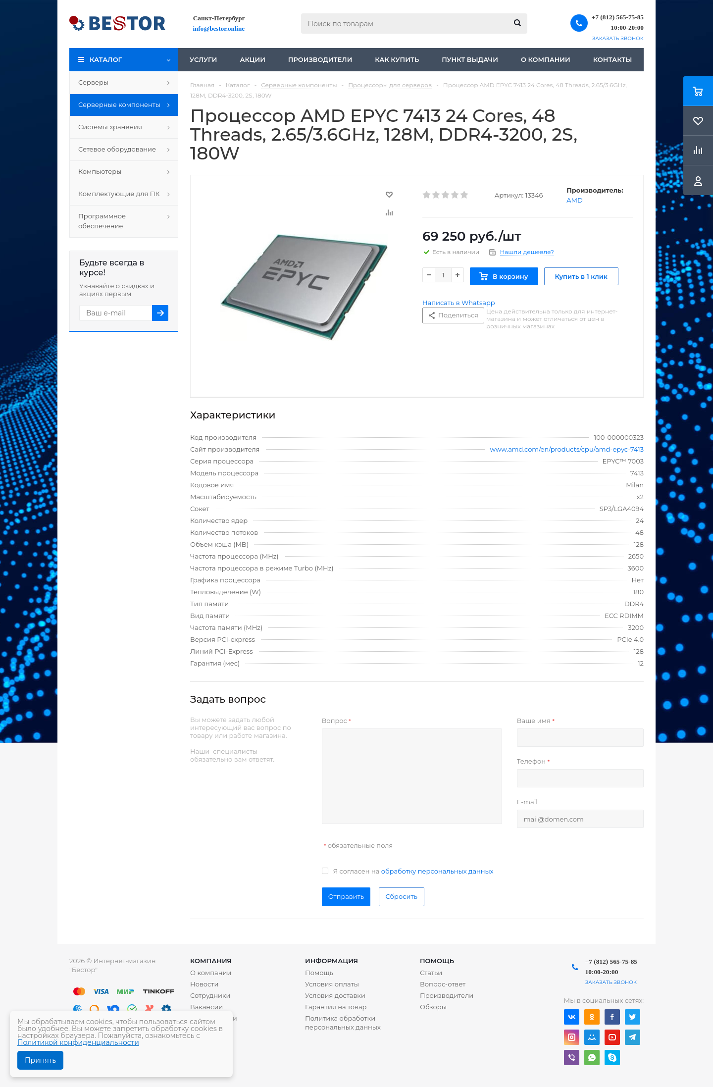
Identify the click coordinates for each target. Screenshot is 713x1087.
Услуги (203, 59)
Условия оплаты (332, 984)
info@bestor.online (219, 28)
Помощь (437, 961)
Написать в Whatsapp (458, 303)
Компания (211, 961)
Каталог (106, 59)
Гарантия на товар (336, 1007)
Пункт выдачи (470, 59)
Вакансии (206, 1007)
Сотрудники (210, 995)
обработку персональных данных (437, 871)
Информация (331, 961)
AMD (574, 200)
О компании (545, 59)
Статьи (431, 973)
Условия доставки (335, 995)
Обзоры (433, 1007)
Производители (320, 59)
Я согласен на (413, 871)
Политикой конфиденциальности (78, 1042)
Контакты (612, 59)
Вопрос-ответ (442, 984)
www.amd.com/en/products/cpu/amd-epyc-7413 (567, 449)
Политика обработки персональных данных (343, 1022)
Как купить (397, 59)
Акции (252, 59)
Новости (204, 984)
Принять (40, 1060)
